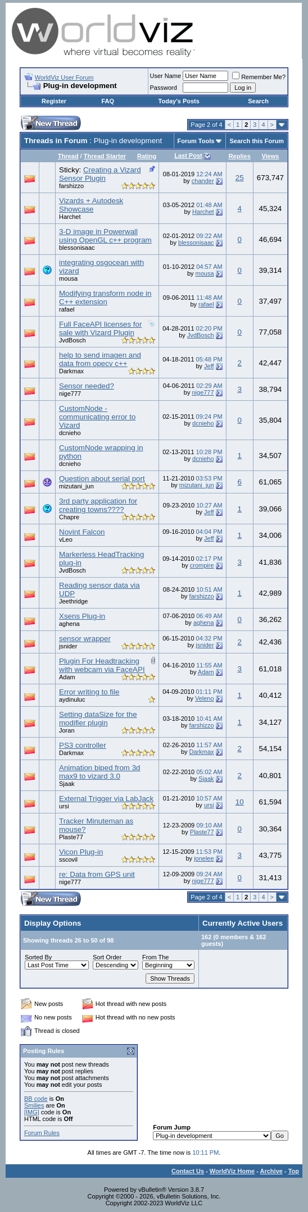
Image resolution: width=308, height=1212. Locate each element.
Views (270, 156)
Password (163, 87)
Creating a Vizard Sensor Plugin (100, 174)
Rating (146, 156)
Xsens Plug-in (82, 616)
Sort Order (107, 957)
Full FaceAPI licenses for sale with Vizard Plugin (100, 328)
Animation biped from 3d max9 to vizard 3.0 (99, 771)
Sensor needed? (86, 386)
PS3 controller (82, 745)
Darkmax (71, 371)
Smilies (34, 1105)
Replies (240, 156)
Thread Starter (105, 156)
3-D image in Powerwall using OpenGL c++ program (105, 235)
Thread (68, 156)
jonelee (204, 858)
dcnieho (70, 432)
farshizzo (71, 185)
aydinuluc (72, 699)
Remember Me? (259, 77)
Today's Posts (179, 101)
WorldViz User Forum (64, 77)
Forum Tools (196, 141)
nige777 (70, 393)
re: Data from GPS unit (97, 874)
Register (54, 101)
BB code (36, 1098)
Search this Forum (256, 141)
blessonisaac (77, 247)
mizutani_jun (76, 486)
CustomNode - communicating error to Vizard (97, 416)
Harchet (70, 216)
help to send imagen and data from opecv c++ (100, 359)
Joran (67, 730)
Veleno (204, 698)
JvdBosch (72, 340)
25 (239, 177)
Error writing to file (89, 692)
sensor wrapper (85, 638)
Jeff (209, 366)
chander (203, 180)
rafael (67, 309)
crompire (202, 565)
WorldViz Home (232, 1171)
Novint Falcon (82, 532)
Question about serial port (102, 478)
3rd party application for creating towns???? (98, 505)
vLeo (66, 539)
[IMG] (31, 1112)
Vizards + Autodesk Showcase (91, 204)
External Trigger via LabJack (106, 798)
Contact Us (187, 1171)
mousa (68, 278)
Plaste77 (71, 837)
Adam (67, 677)
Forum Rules (42, 1132)
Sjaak (67, 783)
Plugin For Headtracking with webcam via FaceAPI (102, 665)
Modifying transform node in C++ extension (105, 297)
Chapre (69, 517)
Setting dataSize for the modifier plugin (98, 718)
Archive (271, 1171)
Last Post (188, 155)
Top (293, 1171)
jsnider (68, 646)
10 (239, 802)
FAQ (107, 101)
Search (258, 101)
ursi (64, 806)
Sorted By (38, 957)
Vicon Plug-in (81, 852)
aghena (69, 623)
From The (155, 957)
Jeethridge (73, 601)
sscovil (68, 859)
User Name (166, 75)
